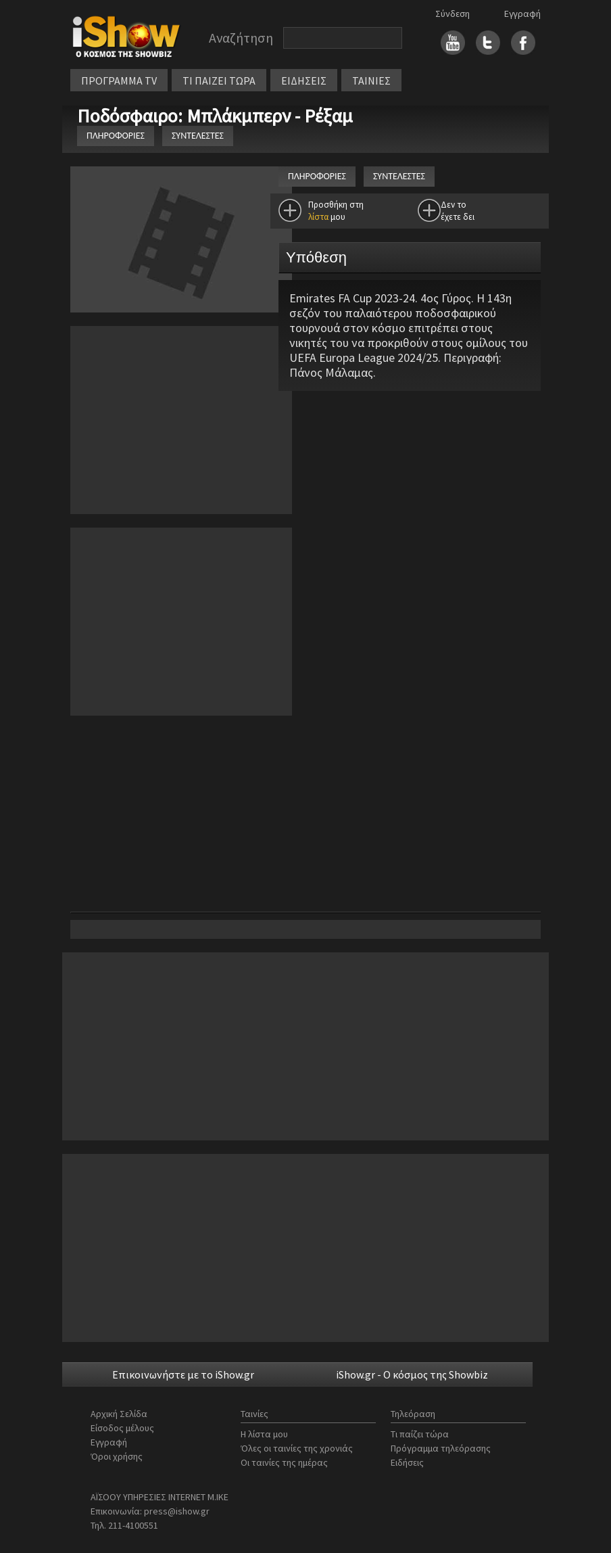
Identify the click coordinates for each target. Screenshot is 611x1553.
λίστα (318, 217)
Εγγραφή (522, 13)
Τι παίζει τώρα (420, 1434)
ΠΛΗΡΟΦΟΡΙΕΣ (116, 135)
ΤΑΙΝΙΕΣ (371, 80)
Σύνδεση (452, 13)
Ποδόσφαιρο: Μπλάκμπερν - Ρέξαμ (217, 115)
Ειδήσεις (407, 1462)
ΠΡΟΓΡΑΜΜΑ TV (119, 80)
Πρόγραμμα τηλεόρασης (441, 1448)
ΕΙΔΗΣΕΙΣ (303, 80)
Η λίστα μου (264, 1434)
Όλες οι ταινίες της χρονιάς (297, 1448)
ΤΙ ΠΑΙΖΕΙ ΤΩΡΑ (218, 80)
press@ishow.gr (177, 1511)
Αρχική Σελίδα (119, 1414)
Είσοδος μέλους (122, 1428)
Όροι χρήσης (117, 1456)
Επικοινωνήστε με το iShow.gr (183, 1374)
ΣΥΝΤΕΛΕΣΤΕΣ (198, 135)
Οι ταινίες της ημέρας (284, 1462)
